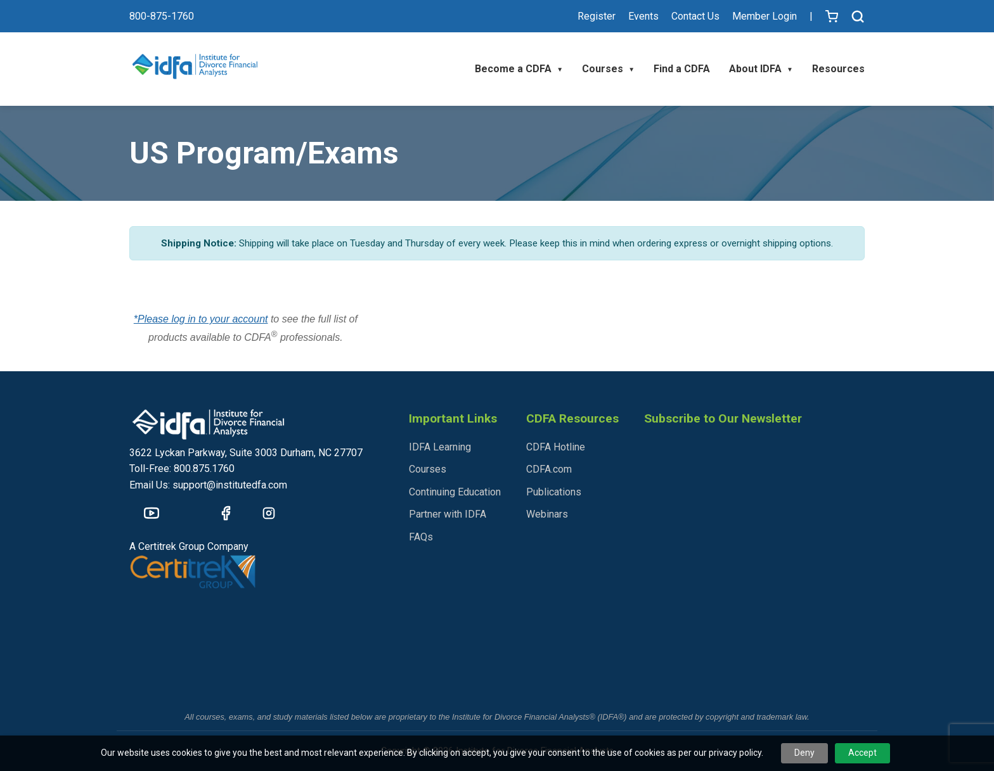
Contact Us (695, 16)
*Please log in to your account (201, 319)
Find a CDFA (682, 69)
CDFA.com (549, 469)
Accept (862, 753)
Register (597, 16)
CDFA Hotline (555, 447)
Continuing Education (455, 492)
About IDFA (761, 69)
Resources (838, 69)
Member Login (764, 16)
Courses (608, 69)
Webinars (547, 514)
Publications (553, 492)
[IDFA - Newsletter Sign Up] (753, 572)
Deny (804, 753)
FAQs (421, 537)
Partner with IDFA (447, 514)
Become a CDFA (519, 69)
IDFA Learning (440, 447)
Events (643, 16)
